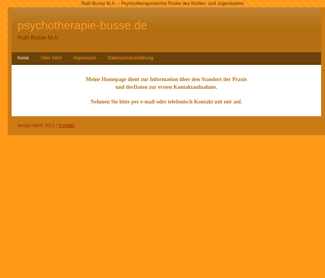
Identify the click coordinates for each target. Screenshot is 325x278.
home (23, 58)
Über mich (51, 58)
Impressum (85, 58)
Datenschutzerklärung (130, 58)
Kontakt (67, 125)
